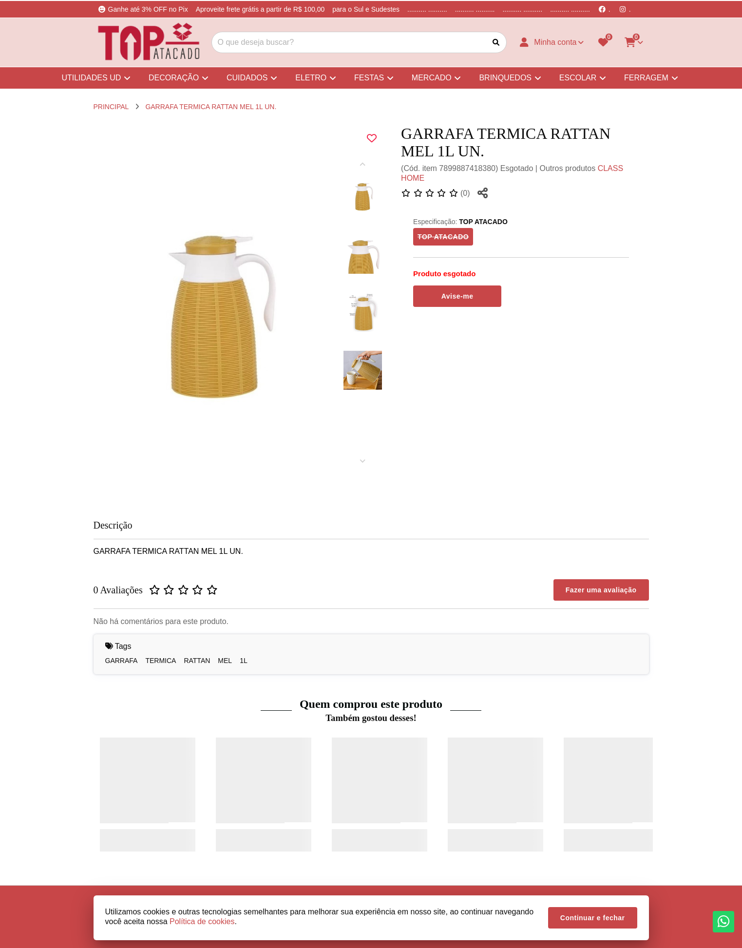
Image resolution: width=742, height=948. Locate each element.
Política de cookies (202, 921)
